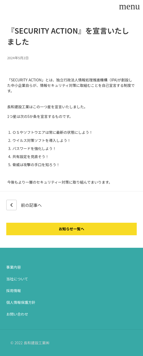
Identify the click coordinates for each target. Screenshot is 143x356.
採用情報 (13, 290)
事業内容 (13, 267)
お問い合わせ (17, 314)
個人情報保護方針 (20, 302)
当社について (17, 278)
